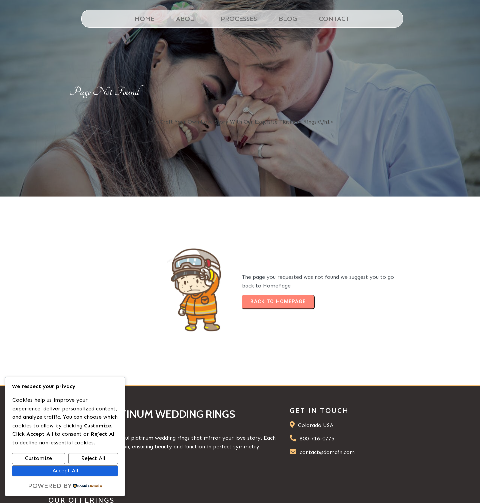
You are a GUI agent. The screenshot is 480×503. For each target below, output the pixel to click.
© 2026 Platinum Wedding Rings (372, 488)
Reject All (93, 458)
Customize (38, 458)
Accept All (65, 470)
